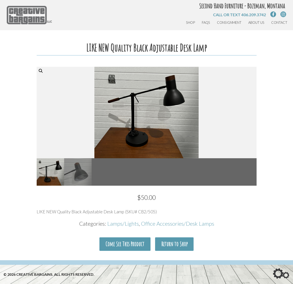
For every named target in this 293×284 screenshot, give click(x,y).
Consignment (229, 22)
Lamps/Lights (123, 223)
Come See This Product (124, 244)
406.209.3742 (253, 14)
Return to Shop (174, 244)
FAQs (206, 22)
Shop (190, 22)
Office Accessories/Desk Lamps (177, 223)
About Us (256, 22)
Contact (279, 22)
